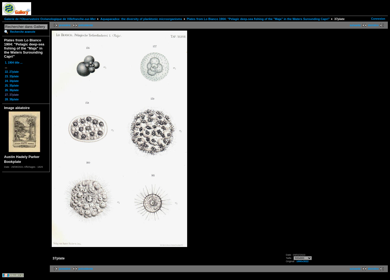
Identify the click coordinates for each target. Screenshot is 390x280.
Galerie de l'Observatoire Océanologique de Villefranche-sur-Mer (50, 19)
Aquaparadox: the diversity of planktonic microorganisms (141, 19)
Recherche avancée (22, 31)
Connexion (378, 18)
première (64, 25)
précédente (86, 25)
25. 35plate (12, 85)
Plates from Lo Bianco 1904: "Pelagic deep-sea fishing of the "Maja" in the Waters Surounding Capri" (258, 19)
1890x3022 (302, 261)
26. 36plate (12, 90)
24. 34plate (12, 81)
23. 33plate (12, 76)
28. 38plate (12, 99)
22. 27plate (12, 71)
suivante (355, 25)
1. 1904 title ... (13, 62)
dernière (373, 25)
